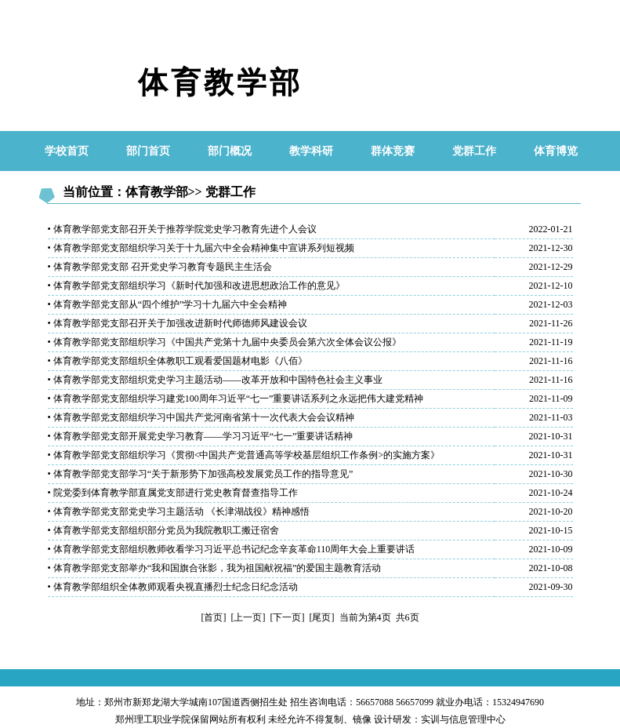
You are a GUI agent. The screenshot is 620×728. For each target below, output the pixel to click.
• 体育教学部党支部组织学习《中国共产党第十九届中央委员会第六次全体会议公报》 (224, 342)
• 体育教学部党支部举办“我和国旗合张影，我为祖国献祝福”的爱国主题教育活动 (215, 567)
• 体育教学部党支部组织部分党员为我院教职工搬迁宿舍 (163, 530)
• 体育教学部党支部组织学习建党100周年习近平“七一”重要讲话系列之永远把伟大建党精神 (236, 398)
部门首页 (148, 151)
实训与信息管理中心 (463, 719)
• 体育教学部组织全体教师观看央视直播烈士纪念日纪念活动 (173, 586)
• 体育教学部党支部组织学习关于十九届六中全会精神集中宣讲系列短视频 (201, 247)
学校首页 (67, 151)
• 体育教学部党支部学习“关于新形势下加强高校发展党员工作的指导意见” (201, 473)
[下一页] (287, 617)
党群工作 (474, 151)
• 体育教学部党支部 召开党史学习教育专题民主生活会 (160, 266)
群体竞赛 (393, 151)
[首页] (214, 617)
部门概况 (230, 151)
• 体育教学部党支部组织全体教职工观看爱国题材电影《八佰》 (177, 360)
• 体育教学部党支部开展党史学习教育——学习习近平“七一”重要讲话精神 (201, 436)
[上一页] (248, 617)
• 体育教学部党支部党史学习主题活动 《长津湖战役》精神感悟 (179, 511)
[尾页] (322, 617)
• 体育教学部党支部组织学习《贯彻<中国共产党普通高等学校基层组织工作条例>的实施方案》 (244, 455)
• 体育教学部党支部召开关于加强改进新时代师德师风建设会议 (177, 323)
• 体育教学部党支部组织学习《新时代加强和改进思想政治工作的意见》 (196, 285)
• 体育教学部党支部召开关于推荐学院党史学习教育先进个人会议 (182, 229)
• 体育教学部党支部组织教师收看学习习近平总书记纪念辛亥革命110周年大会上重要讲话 (231, 549)
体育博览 (556, 151)
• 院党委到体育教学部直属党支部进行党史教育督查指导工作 (173, 492)
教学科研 (311, 151)
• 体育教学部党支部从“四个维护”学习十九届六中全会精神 (168, 304)
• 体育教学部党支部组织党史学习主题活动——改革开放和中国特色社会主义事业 (215, 379)
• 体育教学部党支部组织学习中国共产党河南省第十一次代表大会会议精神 (201, 417)
